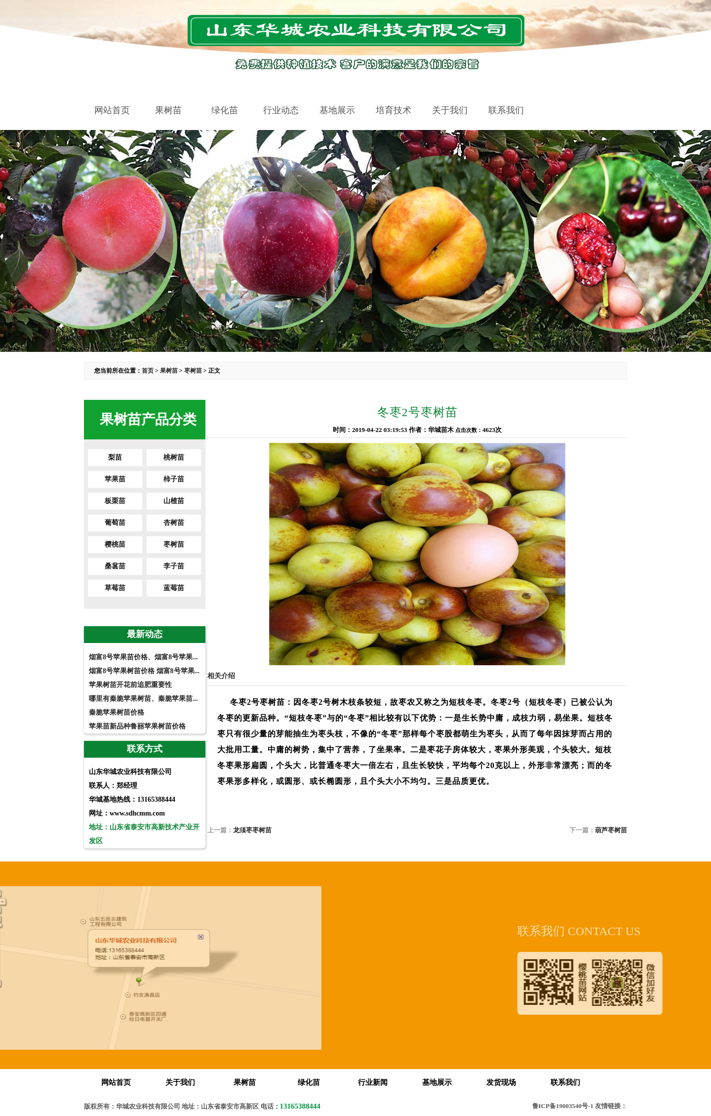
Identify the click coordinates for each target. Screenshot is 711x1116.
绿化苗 (224, 110)
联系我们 (506, 110)
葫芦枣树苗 (611, 830)
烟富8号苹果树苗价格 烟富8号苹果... (144, 671)
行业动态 (281, 110)
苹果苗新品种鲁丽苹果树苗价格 (137, 726)
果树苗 (168, 110)
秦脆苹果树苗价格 (116, 712)
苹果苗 (115, 479)
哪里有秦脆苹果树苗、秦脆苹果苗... (143, 698)
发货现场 (501, 1082)
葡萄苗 (115, 522)
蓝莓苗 (173, 588)
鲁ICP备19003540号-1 (562, 1106)
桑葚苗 (115, 566)
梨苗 (115, 457)
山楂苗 (173, 501)
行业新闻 (373, 1082)
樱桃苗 (115, 544)
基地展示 (337, 110)
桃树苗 (173, 457)
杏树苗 (173, 522)
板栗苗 (115, 501)
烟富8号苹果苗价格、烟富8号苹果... (143, 657)
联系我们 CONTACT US (619, 931)
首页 (148, 370)
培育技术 (393, 110)
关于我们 (450, 110)
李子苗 (173, 566)
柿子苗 (173, 479)
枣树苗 (193, 370)
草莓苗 (115, 588)
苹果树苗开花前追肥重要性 (130, 684)
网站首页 (112, 110)
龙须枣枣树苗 (252, 830)
